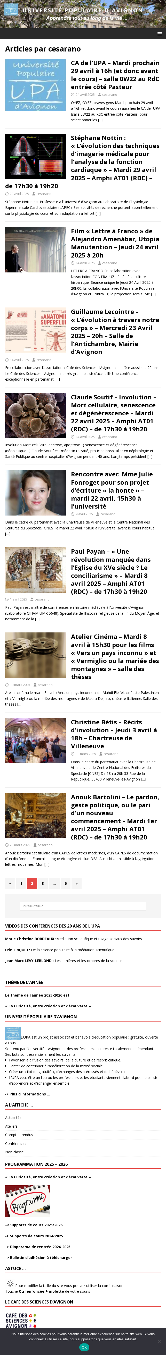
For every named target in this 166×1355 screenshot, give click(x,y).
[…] (100, 119)
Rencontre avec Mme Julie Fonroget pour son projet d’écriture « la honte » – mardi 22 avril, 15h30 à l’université (112, 490)
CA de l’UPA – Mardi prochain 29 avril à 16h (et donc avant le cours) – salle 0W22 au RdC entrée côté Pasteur (115, 74)
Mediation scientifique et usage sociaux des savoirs (73, 938)
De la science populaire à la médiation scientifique (59, 949)
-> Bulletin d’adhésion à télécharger (38, 1257)
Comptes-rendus (19, 1134)
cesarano (109, 94)
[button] (159, 33)
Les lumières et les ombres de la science (63, 960)
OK (84, 1347)
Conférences (15, 1143)
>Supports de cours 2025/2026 (34, 1224)
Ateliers (11, 1126)
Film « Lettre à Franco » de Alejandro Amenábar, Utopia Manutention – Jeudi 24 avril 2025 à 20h (115, 243)
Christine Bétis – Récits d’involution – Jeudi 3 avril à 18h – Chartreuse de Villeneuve (114, 734)
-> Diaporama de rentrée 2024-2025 (37, 1246)
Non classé (14, 1152)
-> (27, 1094)
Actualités (13, 1117)
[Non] (159, 1341)
